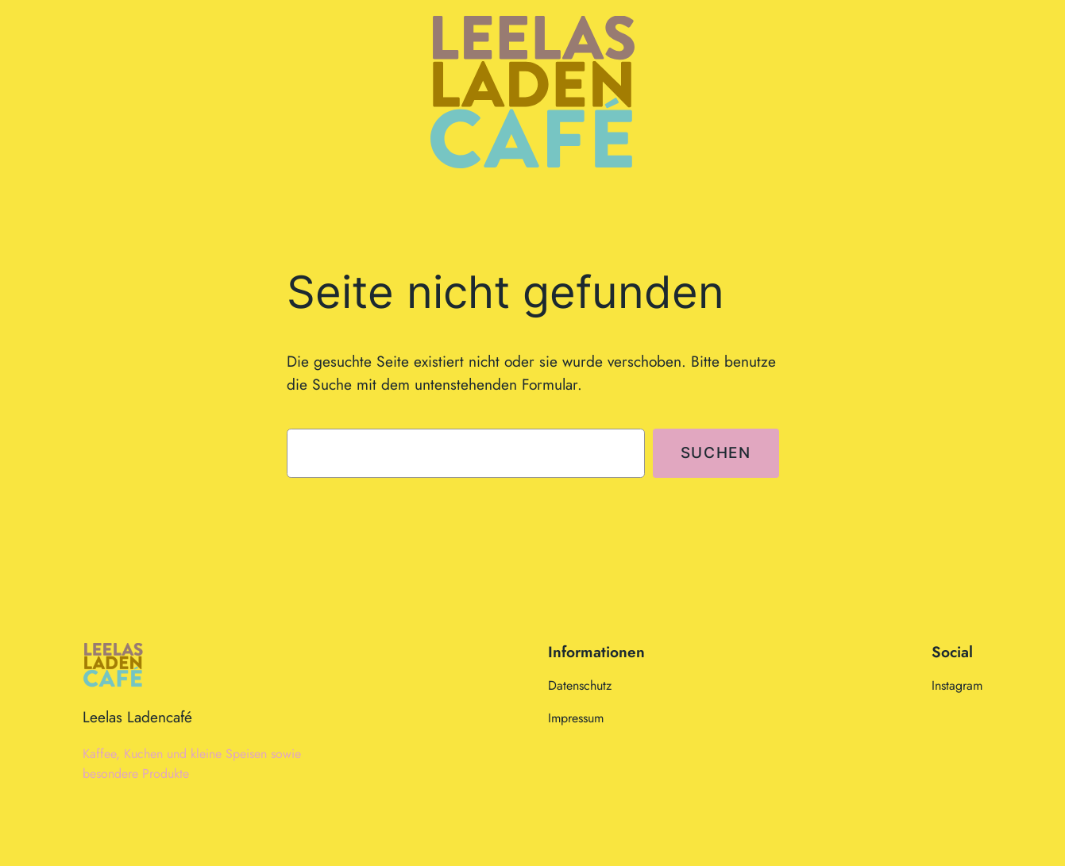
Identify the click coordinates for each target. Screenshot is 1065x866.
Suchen (716, 452)
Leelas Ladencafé (137, 717)
